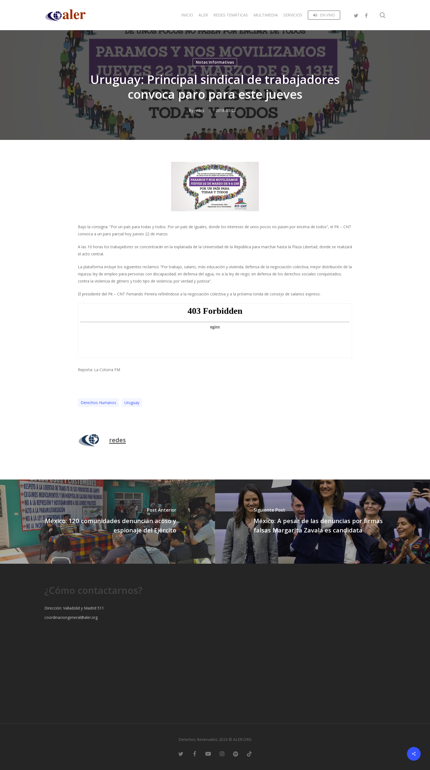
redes (199, 110)
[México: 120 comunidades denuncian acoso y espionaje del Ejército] (107, 522)
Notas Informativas (215, 62)
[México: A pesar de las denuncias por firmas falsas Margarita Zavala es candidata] (322, 522)
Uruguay (132, 402)
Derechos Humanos (98, 402)
